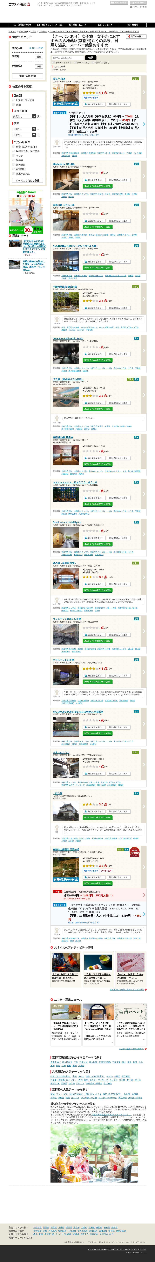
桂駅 (72, 941)
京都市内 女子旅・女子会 (100, 194)
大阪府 (84, 1227)
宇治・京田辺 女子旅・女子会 (127, 327)
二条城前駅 (83, 744)
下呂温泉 (72, 1231)
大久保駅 (71, 330)
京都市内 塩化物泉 (88, 153)
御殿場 (76, 1234)
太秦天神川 (55, 1062)
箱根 (45, 1231)
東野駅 (71, 238)
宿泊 (75, 1076)
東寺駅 (64, 197)
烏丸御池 (93, 1062)
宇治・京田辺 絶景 (106, 327)
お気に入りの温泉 (119, 3)
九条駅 (134, 194)
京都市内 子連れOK (85, 608)
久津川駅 (80, 330)
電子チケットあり (63, 62)
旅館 (86, 1080)
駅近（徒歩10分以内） (60, 1076)
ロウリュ (80, 1083)
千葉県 (54, 1227)
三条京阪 (116, 1062)
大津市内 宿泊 (97, 838)
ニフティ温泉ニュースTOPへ (131, 1049)
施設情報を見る (94, 104)
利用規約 (133, 1250)
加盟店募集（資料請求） (74, 1242)
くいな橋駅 (137, 153)
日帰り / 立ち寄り (25, 100)
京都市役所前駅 (67, 703)
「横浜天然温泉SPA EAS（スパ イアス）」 (111, 1114)
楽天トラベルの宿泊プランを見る (97, 186)
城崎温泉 (62, 1231)
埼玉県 (46, 1227)
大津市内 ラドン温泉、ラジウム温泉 (75, 838)
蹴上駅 (130, 649)
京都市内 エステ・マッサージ (73, 785)
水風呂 (117, 1076)
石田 (75, 1065)
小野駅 (64, 841)
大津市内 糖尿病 (110, 838)
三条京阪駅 (99, 555)
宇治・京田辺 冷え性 (89, 327)
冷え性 (122, 1080)
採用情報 (143, 1250)
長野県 (99, 1227)
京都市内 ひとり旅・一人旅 (115, 276)
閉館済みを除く (102, 62)
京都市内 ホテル (123, 235)
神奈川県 (37, 1227)
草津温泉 (37, 1231)
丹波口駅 (78, 429)
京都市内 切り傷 (103, 153)
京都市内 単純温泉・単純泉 (72, 649)
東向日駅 (64, 941)
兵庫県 (61, 1227)
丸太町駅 (78, 703)
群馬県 (69, 1227)
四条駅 (64, 514)
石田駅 (78, 841)
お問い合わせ (141, 1242)
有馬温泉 (53, 1231)
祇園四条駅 (78, 555)
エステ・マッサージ (99, 1080)
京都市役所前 (105, 1062)
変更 (39, 57)
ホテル (110, 1076)
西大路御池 (67, 1062)
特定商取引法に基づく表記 (118, 1250)
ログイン (134, 7)
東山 (124, 1062)
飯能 (69, 1234)
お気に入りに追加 (119, 104)
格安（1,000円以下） (95, 1076)
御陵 (135, 1062)
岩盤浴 (64, 1083)
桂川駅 (78, 941)
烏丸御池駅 (123, 701)
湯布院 (111, 1231)
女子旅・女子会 (134, 1080)
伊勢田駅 (89, 330)
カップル (113, 1080)
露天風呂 (126, 1076)
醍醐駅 (136, 838)
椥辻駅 (71, 841)
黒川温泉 (103, 1231)
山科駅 (134, 235)
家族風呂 (20, 169)
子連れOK (55, 1083)
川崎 (41, 1234)
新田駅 (64, 330)
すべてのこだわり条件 (27, 180)
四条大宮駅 (88, 611)
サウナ (81, 1076)
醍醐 (69, 1065)
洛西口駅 (136, 938)
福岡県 (114, 1227)
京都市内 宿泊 (66, 194)
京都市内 (94, 1234)
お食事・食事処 (57, 1080)
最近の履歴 (138, 3)
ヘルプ (129, 1242)
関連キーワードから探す (21, 1238)
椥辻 (58, 1065)
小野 (64, 1065)
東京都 (76, 1227)
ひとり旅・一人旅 (74, 1080)
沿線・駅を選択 (27, 75)
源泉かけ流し (23, 173)
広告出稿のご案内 (95, 1242)
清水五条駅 (72, 278)
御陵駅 (78, 238)
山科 (141, 1062)
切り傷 (72, 1083)
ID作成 (143, 7)
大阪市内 (84, 1234)
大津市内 (104, 1234)
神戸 (111, 1234)
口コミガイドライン (114, 1242)
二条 (76, 1062)
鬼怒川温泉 (121, 1231)
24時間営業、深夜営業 (28, 151)
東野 (52, 1065)
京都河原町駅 (84, 514)
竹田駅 (129, 153)
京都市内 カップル (81, 194)
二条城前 (83, 1062)
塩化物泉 (108, 1083)
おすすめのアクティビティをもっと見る (127, 989)
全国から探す (36, 48)
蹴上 (130, 1062)
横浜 (35, 1234)
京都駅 (127, 194)
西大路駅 (73, 474)
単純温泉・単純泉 (94, 1083)
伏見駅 (74, 156)
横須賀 (48, 1234)
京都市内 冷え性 (118, 153)
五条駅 (64, 278)
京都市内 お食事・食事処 (105, 235)
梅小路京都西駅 (74, 371)
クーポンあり (83, 62)
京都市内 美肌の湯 (124, 938)
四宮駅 (64, 238)
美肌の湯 (123, 1097)
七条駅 (137, 276)
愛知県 (107, 1227)
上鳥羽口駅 (65, 156)
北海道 (92, 1227)
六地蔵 (81, 1065)
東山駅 (137, 649)
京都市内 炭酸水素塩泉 (70, 153)
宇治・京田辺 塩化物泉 (70, 327)
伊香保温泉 (83, 1231)
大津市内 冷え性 (125, 838)
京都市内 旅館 (117, 194)
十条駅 (71, 197)
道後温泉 (93, 1231)
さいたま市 (61, 1234)
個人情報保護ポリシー (97, 1250)
